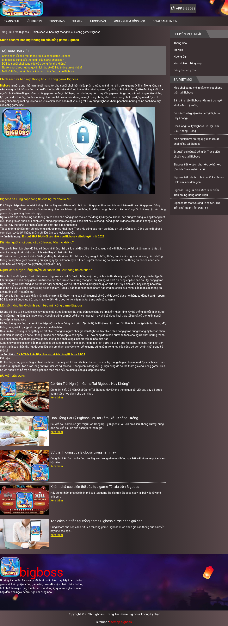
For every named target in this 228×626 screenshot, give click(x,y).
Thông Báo (57, 21)
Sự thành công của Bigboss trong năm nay (83, 452)
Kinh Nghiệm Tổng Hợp (129, 21)
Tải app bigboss (183, 8)
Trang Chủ (6, 32)
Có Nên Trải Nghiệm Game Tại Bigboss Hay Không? (90, 384)
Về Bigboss (34, 21)
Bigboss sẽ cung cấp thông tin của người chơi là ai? (33, 59)
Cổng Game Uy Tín (165, 21)
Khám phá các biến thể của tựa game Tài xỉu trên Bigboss (95, 487)
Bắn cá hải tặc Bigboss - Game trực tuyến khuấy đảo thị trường (198, 103)
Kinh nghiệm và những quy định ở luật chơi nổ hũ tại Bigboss (196, 141)
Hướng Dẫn (98, 21)
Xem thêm (57, 397)
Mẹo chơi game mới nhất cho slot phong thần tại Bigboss (198, 90)
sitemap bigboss (120, 622)
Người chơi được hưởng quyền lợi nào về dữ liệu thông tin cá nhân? (42, 67)
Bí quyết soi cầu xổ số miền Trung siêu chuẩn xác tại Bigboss (197, 154)
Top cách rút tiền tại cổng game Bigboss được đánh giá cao (97, 521)
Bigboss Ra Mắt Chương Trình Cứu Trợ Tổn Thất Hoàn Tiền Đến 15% (197, 205)
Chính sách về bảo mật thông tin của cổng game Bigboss (66, 32)
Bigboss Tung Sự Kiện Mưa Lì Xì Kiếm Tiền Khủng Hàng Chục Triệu (196, 193)
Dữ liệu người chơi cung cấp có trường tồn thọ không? (34, 63)
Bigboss (5, 85)
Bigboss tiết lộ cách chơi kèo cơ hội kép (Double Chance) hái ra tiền (197, 167)
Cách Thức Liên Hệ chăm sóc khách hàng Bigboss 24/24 (51, 354)
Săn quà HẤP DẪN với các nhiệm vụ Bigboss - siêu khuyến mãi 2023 (63, 236)
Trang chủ (11, 21)
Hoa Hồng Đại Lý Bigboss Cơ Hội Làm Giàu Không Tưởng (94, 418)
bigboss (31, 572)
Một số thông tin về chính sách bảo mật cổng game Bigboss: (38, 71)
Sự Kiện (77, 21)
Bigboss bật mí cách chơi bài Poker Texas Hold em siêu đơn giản (199, 180)
